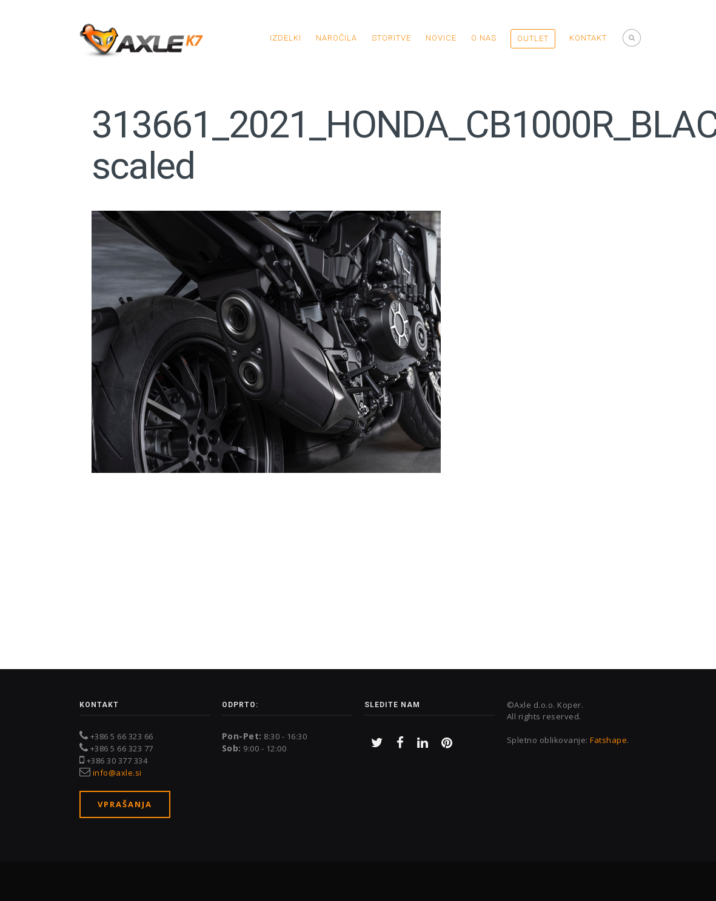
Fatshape (608, 739)
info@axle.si (117, 772)
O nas (484, 37)
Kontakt (588, 37)
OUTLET (533, 38)
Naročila (336, 37)
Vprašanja (125, 804)
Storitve (391, 37)
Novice (441, 37)
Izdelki (285, 37)
